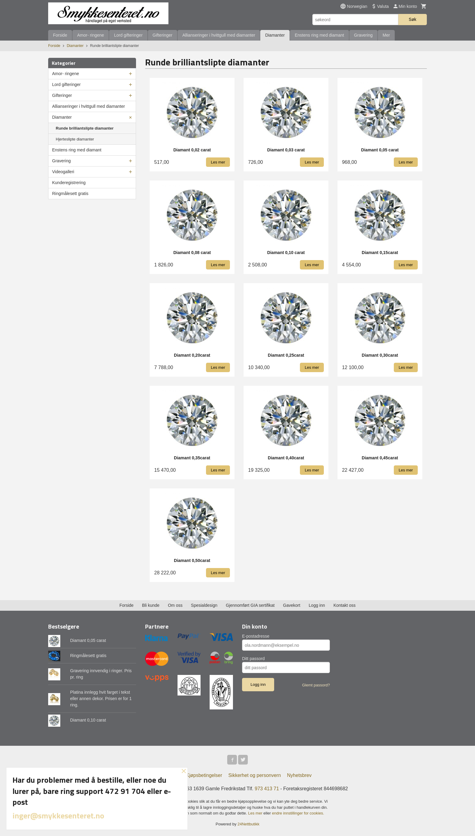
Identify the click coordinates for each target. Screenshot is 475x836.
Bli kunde (151, 605)
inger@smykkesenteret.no (58, 815)
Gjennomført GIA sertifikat (250, 605)
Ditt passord (253, 658)
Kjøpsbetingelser (204, 775)
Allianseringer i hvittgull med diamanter (218, 35)
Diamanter (275, 35)
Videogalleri (63, 171)
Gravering (363, 35)
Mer (386, 35)
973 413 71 (267, 788)
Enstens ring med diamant (319, 35)
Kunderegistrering (69, 182)
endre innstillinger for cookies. (298, 813)
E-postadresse (255, 636)
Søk (412, 19)
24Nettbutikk (248, 824)
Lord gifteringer (128, 35)
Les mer (256, 813)
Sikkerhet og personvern (254, 775)
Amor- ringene (90, 35)
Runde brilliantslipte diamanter (85, 128)
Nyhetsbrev (299, 775)
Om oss (175, 605)
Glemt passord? (316, 685)
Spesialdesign (204, 605)
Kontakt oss (345, 605)
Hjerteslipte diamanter (75, 139)
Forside (60, 35)
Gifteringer (162, 35)
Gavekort (291, 605)
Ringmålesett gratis (70, 193)
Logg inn (317, 605)
